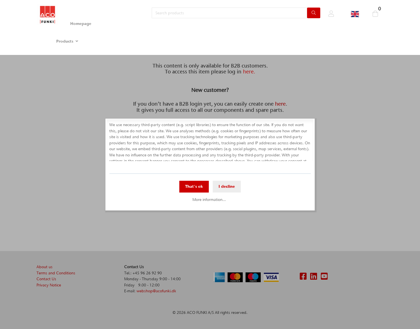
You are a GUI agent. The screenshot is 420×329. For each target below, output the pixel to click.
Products (64, 41)
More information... (209, 199)
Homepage (80, 23)
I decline (227, 186)
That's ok (194, 186)
